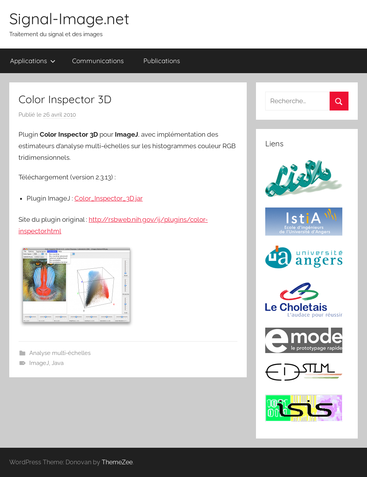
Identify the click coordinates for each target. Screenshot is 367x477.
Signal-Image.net (69, 18)
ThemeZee (117, 462)
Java (58, 363)
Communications (98, 61)
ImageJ (39, 363)
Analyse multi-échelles (60, 353)
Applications (33, 61)
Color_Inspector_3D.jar (108, 198)
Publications (161, 61)
